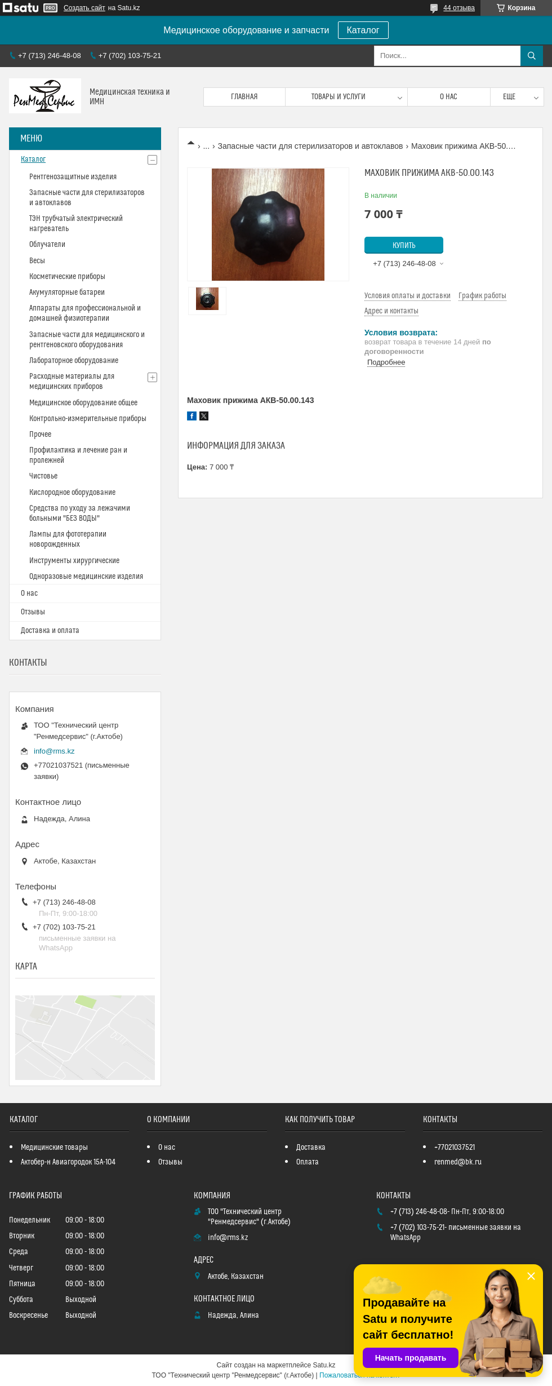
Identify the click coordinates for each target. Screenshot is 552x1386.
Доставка (311, 1147)
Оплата (307, 1162)
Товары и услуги (338, 96)
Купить (404, 245)
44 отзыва (459, 8)
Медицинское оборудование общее (83, 403)
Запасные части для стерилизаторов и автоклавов (310, 145)
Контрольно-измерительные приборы (87, 418)
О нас (448, 96)
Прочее (40, 434)
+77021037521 (454, 1147)
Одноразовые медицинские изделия (86, 576)
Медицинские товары (54, 1147)
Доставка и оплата (50, 630)
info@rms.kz (54, 751)
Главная (244, 96)
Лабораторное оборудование (73, 360)
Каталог (363, 30)
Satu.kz (324, 1365)
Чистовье (43, 476)
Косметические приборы (67, 276)
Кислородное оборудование (72, 492)
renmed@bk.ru (458, 1162)
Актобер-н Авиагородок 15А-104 (68, 1162)
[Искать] (531, 56)
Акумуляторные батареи (67, 292)
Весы (37, 260)
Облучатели (47, 244)
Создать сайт (84, 8)
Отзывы (33, 612)
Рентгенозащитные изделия (73, 176)
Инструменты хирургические (74, 560)
